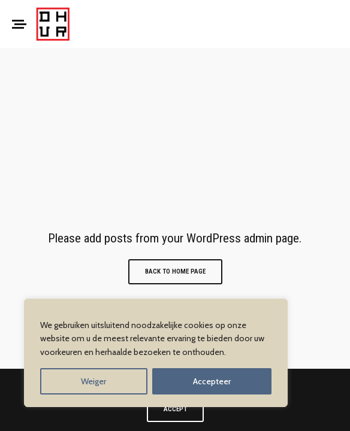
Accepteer (212, 381)
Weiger (93, 381)
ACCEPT (175, 409)
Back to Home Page (175, 271)
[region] (156, 353)
